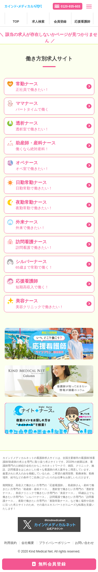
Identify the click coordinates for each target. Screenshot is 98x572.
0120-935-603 (70, 6)
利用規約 (10, 543)
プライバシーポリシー (54, 543)
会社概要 (27, 543)
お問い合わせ (84, 543)
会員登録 (60, 21)
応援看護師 (82, 21)
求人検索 (38, 21)
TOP (16, 21)
